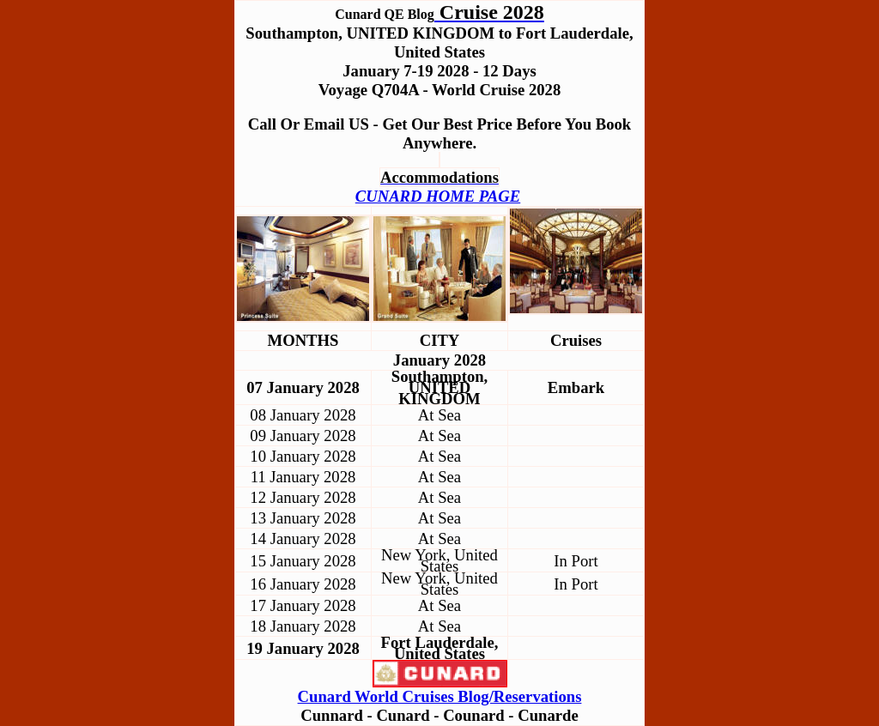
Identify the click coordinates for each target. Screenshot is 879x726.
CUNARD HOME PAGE (437, 196)
